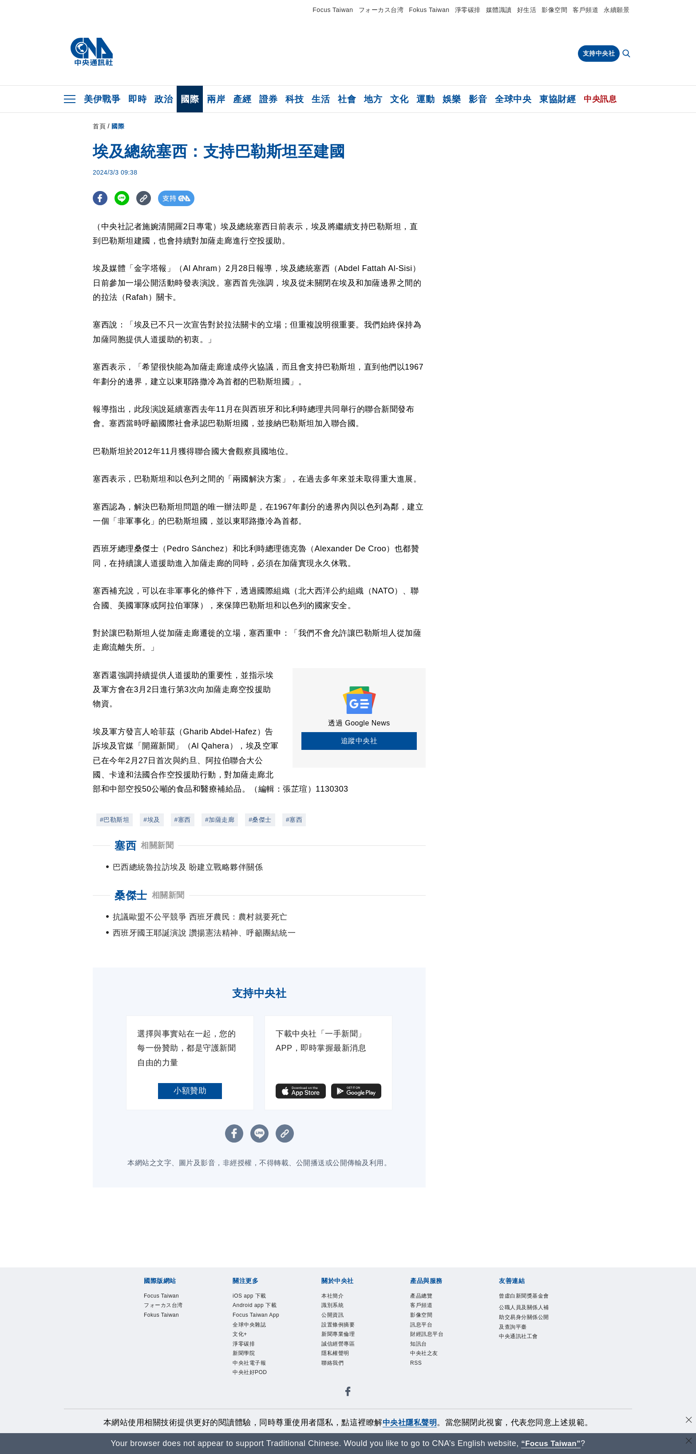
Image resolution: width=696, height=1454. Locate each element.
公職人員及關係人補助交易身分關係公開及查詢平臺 (524, 1333)
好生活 (527, 10)
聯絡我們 (332, 1379)
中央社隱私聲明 (410, 1422)
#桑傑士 (260, 819)
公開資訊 (332, 1331)
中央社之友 (424, 1369)
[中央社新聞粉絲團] (348, 1408)
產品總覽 (421, 1312)
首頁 (99, 126)
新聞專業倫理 (338, 1350)
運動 (425, 99)
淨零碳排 (468, 10)
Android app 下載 (255, 1321)
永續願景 (616, 10)
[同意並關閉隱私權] (688, 1421)
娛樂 (452, 99)
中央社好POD (250, 1388)
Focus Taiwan (332, 10)
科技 (294, 99)
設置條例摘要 (338, 1341)
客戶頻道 (585, 10)
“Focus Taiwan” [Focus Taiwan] (551, 1443)
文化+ (240, 1350)
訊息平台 (421, 1341)
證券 (268, 99)
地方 (373, 99)
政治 (163, 99)
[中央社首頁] (92, 52)
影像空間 (554, 10)
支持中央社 (599, 53)
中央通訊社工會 (518, 1352)
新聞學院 (244, 1369)
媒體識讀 (499, 10)
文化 (399, 99)
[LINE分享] (123, 198)
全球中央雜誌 (249, 1341)
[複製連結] (146, 198)
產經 (242, 99)
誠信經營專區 (338, 1360)
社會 (347, 99)
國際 (190, 99)
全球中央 (513, 99)
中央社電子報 (249, 1379)
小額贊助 (190, 1106)
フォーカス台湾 (381, 10)
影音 (478, 99)
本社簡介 (332, 1312)
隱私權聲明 (335, 1369)
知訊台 (418, 1360)
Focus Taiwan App (256, 1331)
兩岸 (216, 99)
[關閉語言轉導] (688, 1442)
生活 (321, 99)
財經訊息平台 (426, 1350)
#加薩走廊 (219, 819)
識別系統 (332, 1321)
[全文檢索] (627, 54)
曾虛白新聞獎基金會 (524, 1312)
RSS (416, 1379)
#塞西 (182, 819)
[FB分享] (100, 198)
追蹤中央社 (359, 741)
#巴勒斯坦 (114, 819)
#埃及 (151, 819)
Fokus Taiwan (429, 10)
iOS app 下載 (249, 1312)
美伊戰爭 (102, 99)
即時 (137, 99)
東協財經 (557, 99)
